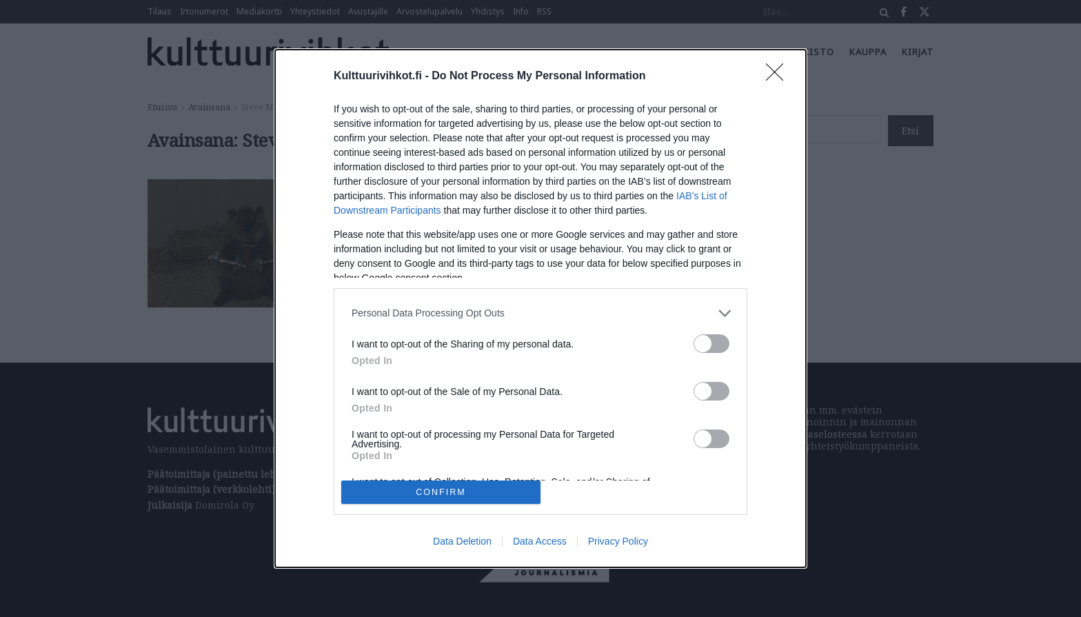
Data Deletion (462, 541)
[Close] (779, 76)
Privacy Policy (618, 541)
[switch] (711, 343)
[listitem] (540, 313)
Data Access (540, 541)
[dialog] (540, 309)
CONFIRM (441, 492)
